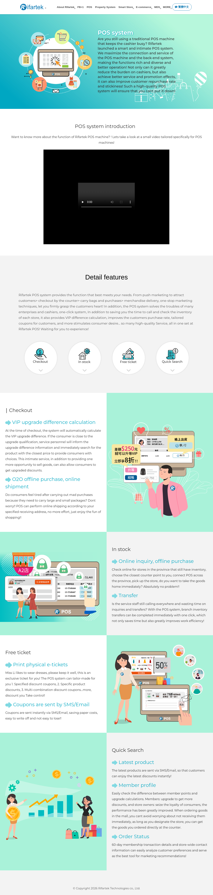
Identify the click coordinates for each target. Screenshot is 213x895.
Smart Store (126, 7)
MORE (167, 7)
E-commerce (143, 7)
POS (89, 7)
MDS (157, 7)
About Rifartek (65, 7)
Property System (105, 7)
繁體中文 (182, 6)
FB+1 (80, 7)
